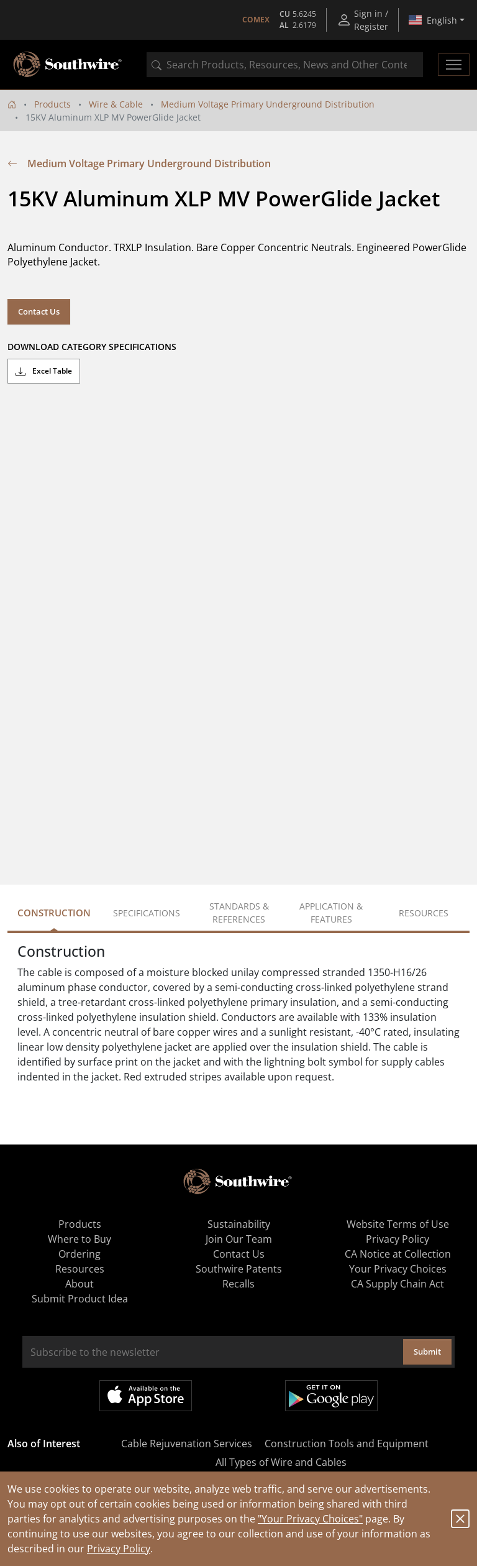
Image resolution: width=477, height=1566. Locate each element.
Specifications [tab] (146, 913)
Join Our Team (239, 1239)
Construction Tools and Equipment (347, 1443)
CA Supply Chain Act (397, 1284)
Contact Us (39, 311)
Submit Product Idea (80, 1299)
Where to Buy (79, 1239)
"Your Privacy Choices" (310, 1519)
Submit (427, 1351)
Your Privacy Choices (398, 1269)
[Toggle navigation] (454, 64)
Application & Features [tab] (331, 912)
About (79, 1284)
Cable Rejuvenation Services (186, 1443)
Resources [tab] (423, 913)
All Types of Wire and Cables (281, 1462)
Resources (79, 1269)
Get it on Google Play (331, 1395)
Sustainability (238, 1224)
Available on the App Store (145, 1395)
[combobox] (285, 64)
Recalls (238, 1284)
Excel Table (44, 371)
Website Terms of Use (398, 1224)
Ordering (79, 1254)
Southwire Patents (239, 1269)
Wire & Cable (116, 104)
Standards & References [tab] (239, 912)
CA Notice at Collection (398, 1254)
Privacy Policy (118, 1548)
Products (52, 104)
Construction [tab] (54, 912)
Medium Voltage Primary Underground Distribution (268, 104)
